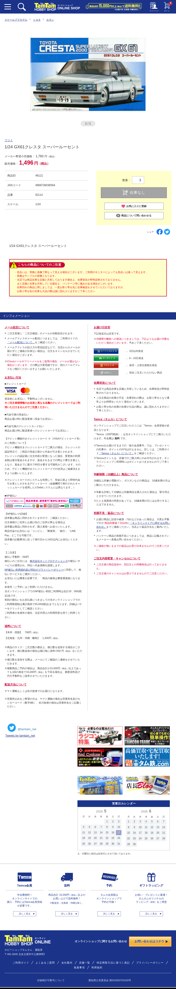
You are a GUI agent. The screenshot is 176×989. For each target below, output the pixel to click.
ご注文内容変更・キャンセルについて (117, 558)
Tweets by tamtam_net (20, 735)
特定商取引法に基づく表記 (113, 962)
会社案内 (66, 962)
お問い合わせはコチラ (151, 941)
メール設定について (17, 327)
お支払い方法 (13, 377)
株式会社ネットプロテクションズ (49, 561)
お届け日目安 (102, 327)
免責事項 (79, 967)
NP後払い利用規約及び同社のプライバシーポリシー (34, 569)
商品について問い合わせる (133, 216)
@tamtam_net (22, 728)
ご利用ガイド (21, 962)
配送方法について (16, 684)
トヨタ (37, 19)
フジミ (9, 140)
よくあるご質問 (45, 962)
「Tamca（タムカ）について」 (116, 453)
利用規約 (96, 967)
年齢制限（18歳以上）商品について (116, 474)
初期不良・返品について (109, 513)
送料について (13, 626)
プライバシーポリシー (150, 962)
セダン (50, 19)
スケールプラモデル (16, 19)
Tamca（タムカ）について (110, 419)
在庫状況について (105, 382)
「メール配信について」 (21, 342)
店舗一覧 (84, 962)
